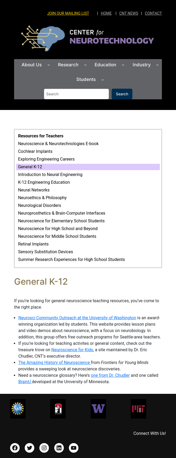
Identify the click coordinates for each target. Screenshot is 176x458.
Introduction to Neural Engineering (50, 174)
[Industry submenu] (157, 64)
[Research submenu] (85, 64)
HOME (106, 13)
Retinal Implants (33, 244)
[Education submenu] (123, 64)
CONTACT (153, 13)
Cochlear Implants (35, 151)
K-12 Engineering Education (44, 182)
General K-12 (30, 166)
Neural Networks (33, 190)
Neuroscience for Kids (72, 349)
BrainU (25, 381)
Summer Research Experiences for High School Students (71, 259)
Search (122, 94)
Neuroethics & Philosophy (42, 197)
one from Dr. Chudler (110, 375)
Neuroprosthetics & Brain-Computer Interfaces (61, 213)
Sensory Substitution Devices (45, 251)
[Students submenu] (102, 79)
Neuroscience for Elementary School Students (61, 220)
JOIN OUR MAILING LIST (68, 13)
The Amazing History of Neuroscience (54, 362)
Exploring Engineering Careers (46, 159)
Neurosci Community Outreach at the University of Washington (77, 317)
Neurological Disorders (39, 205)
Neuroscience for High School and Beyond (58, 228)
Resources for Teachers (41, 135)
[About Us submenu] (48, 64)
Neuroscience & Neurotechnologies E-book (58, 143)
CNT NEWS (128, 13)
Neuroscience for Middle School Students (57, 236)
